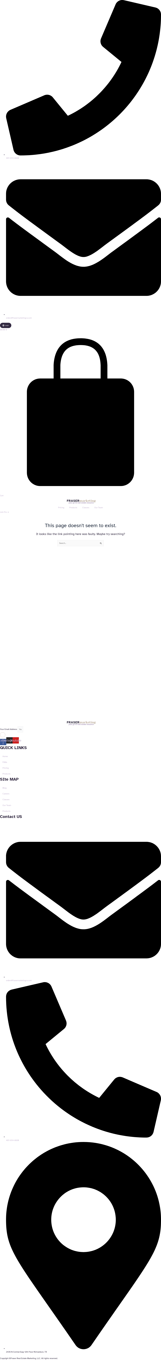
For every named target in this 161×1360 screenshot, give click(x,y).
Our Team (98, 507)
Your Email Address (9, 729)
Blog (5, 788)
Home (5, 756)
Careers (6, 793)
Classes (85, 507)
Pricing (61, 507)
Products (73, 507)
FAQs (5, 762)
